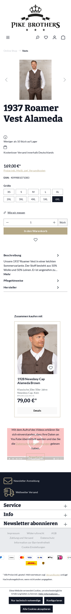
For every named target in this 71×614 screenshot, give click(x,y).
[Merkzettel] (46, 37)
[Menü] (8, 37)
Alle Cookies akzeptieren (36, 608)
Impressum (13, 533)
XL (57, 191)
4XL (33, 199)
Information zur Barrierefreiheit (32, 542)
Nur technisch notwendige (25, 600)
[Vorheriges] (6, 80)
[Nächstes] (64, 80)
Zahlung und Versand (21, 537)
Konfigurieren (54, 600)
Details (37, 410)
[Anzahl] (31, 222)
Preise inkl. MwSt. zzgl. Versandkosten (24, 170)
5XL (45, 199)
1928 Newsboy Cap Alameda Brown (31, 381)
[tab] (32, 264)
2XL (9, 199)
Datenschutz (47, 537)
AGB (54, 533)
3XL (21, 199)
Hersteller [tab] (32, 287)
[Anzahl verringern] (7, 222)
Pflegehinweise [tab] (32, 280)
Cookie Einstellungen (33, 547)
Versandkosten (53, 574)
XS (9, 191)
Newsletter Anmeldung (26, 480)
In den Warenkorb (35, 231)
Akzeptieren (35, 456)
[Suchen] (37, 37)
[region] (35, 80)
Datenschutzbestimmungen (33, 443)
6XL (57, 199)
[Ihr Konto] (54, 37)
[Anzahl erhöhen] (54, 222)
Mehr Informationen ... (49, 593)
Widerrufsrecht (35, 533)
